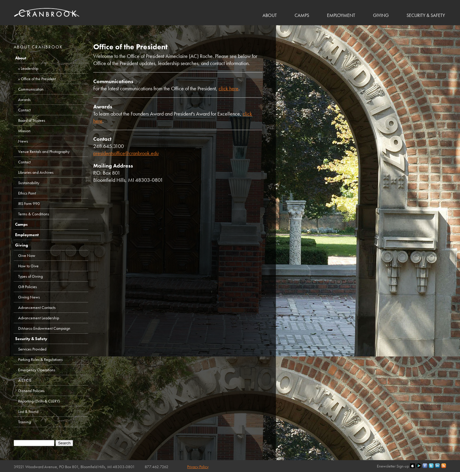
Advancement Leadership (38, 318)
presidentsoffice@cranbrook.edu (126, 153)
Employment (341, 15)
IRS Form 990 (29, 203)
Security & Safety (426, 15)
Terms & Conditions (33, 214)
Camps (302, 15)
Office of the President (38, 78)
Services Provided (32, 349)
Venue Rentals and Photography (43, 151)
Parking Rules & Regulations (40, 359)
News (23, 141)
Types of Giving (30, 276)
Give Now (26, 255)
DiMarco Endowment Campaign (44, 328)
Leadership (29, 68)
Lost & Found (28, 411)
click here (228, 88)
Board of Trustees (31, 120)
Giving (381, 15)
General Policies (31, 390)
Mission (24, 130)
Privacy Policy (197, 466)
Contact (24, 110)
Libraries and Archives (35, 172)
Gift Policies (27, 286)
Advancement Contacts (37, 307)
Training (24, 421)
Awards (24, 99)
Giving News (29, 297)
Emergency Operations (36, 369)
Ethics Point (27, 193)
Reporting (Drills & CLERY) (39, 401)
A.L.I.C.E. (25, 380)
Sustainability (28, 182)
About (270, 15)
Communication (31, 89)
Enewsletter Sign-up (393, 466)
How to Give (28, 266)
